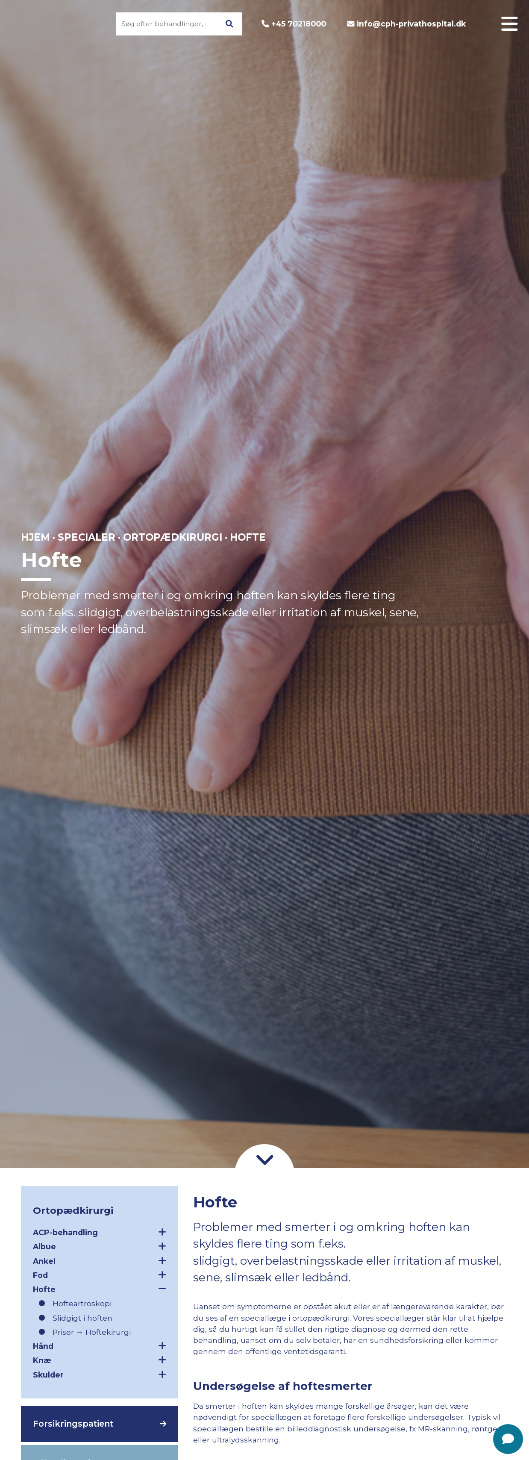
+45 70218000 (298, 23)
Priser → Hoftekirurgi (92, 1332)
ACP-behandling (99, 1232)
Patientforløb (461, 573)
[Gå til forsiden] (58, 24)
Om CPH (473, 556)
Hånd (99, 1346)
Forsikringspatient (73, 1424)
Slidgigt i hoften (82, 1317)
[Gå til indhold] (264, 1159)
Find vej (474, 626)
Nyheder (472, 644)
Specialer (470, 538)
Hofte (99, 1289)
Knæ (99, 1360)
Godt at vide (464, 591)
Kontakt (474, 608)
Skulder (99, 1374)
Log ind (475, 521)
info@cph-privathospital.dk (411, 23)
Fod (99, 1275)
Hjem (35, 537)
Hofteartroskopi (82, 1303)
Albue (99, 1246)
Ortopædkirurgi (172, 537)
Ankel (99, 1261)
